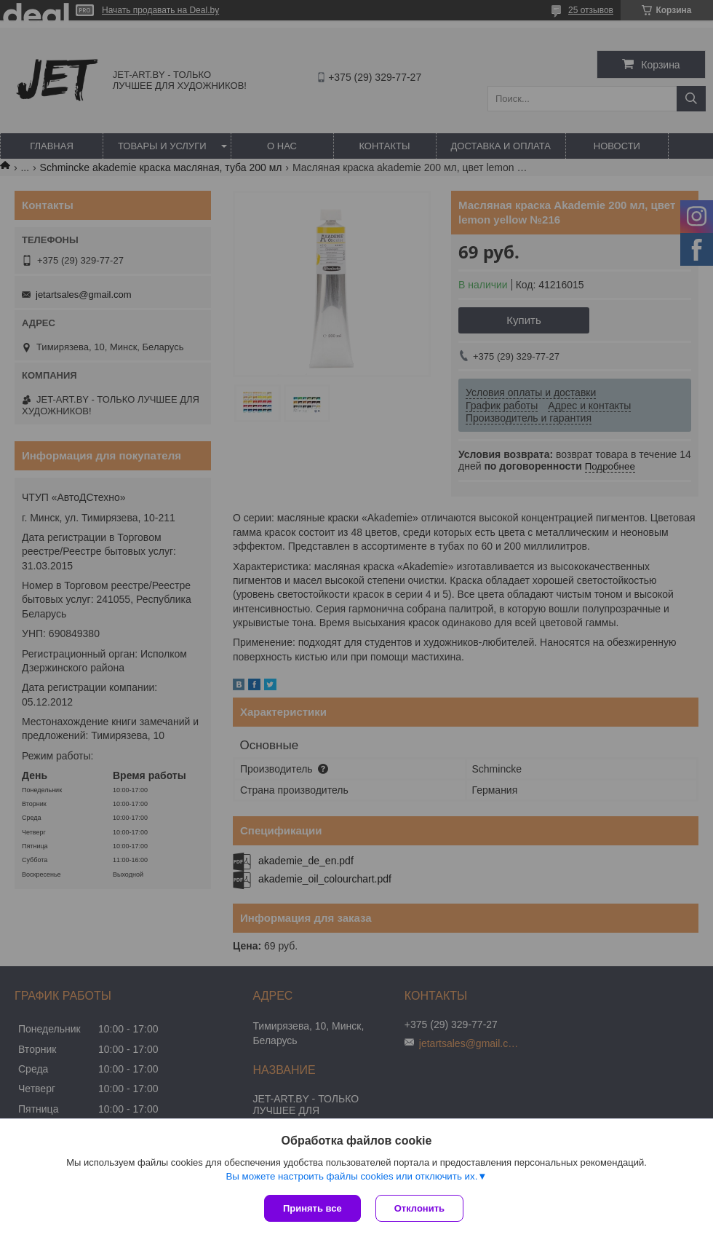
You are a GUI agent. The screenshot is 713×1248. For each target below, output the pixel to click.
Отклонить (419, 1208)
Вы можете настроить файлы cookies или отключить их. (351, 1176)
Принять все (312, 1208)
